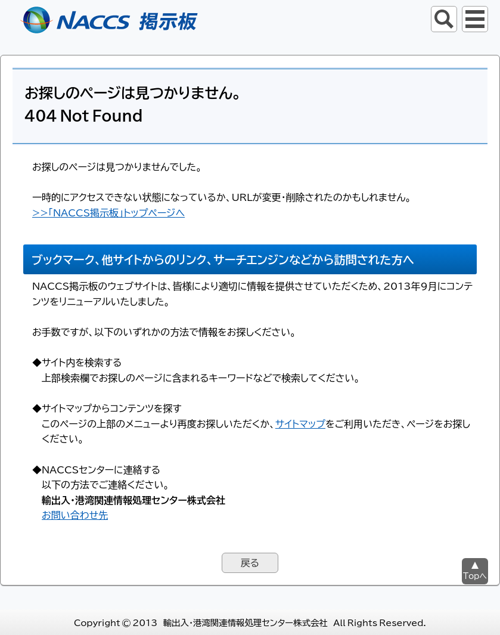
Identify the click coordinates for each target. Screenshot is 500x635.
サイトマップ (300, 423)
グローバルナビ (475, 19)
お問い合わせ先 (75, 514)
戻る (250, 562)
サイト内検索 (444, 19)
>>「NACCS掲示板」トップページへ (108, 212)
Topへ (475, 575)
